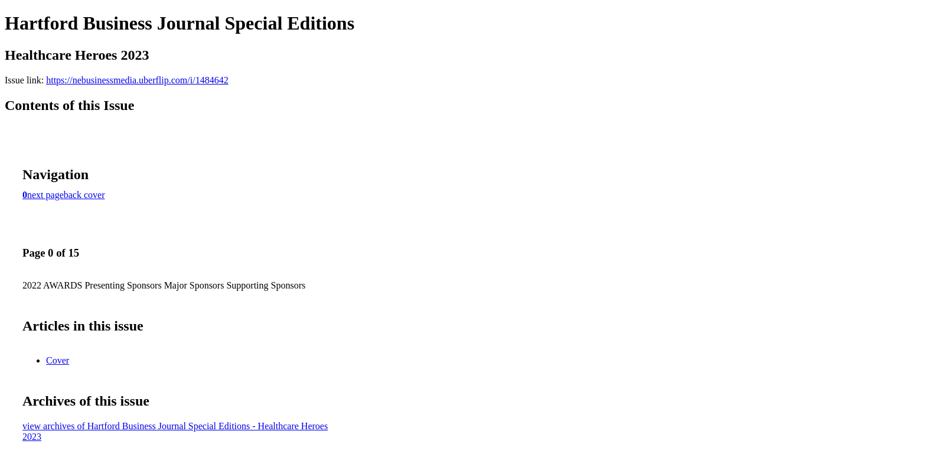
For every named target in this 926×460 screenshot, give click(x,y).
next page (45, 195)
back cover (84, 195)
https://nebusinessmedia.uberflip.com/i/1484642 (137, 80)
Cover (57, 360)
